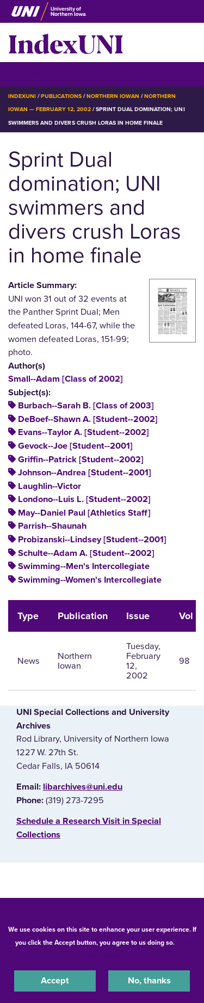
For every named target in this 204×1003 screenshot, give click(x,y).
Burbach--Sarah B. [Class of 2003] (86, 405)
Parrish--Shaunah (52, 526)
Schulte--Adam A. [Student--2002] (86, 553)
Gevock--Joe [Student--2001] (75, 446)
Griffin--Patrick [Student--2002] (81, 459)
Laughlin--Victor (49, 486)
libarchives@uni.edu (82, 786)
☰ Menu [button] (27, 74)
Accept (55, 980)
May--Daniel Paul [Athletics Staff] (84, 512)
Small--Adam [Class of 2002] (65, 379)
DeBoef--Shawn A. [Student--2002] (88, 419)
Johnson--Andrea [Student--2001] (84, 472)
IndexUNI (65, 42)
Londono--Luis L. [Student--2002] (84, 499)
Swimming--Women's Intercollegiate (90, 579)
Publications (61, 96)
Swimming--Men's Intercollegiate (84, 566)
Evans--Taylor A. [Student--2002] (83, 432)
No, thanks (149, 980)
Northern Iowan (112, 96)
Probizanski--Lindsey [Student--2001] (92, 539)
